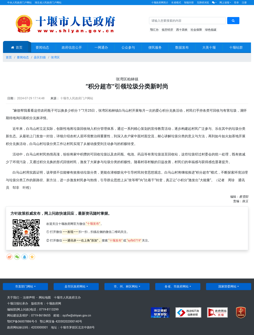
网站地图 (45, 297)
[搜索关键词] (187, 20)
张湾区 (55, 57)
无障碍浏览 (203, 2)
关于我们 (13, 297)
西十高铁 (181, 29)
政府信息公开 (72, 47)
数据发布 (182, 47)
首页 (16, 47)
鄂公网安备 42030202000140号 (61, 321)
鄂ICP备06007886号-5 (22, 321)
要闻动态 (42, 47)
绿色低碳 (210, 29)
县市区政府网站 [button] (74, 286)
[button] (214, 2)
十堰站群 (236, 47)
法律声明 (29, 297)
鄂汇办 (154, 29)
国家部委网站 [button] (227, 286)
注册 (244, 2)
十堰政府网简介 (159, 2)
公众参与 (128, 47)
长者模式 (176, 2)
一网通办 (101, 47)
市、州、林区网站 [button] (126, 286)
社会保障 (196, 29)
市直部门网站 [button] (24, 286)
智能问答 (189, 2)
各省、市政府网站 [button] (177, 286)
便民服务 (155, 47)
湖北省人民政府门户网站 (48, 2)
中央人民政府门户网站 (19, 2)
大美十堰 (209, 47)
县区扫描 (40, 57)
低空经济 (167, 29)
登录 (236, 2)
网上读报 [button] (224, 2)
